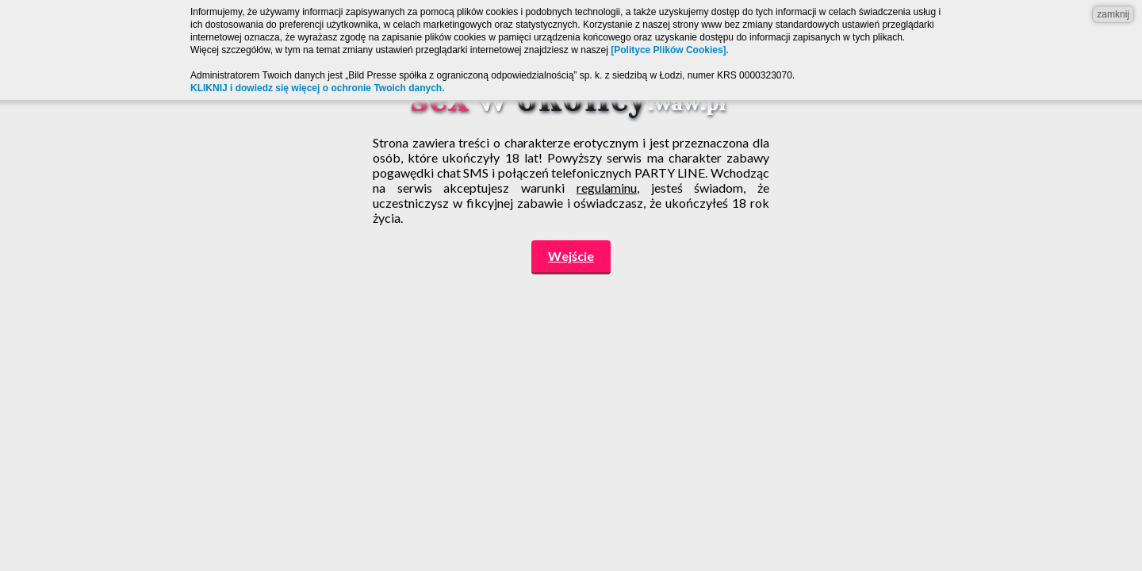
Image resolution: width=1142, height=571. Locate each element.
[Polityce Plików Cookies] (668, 50)
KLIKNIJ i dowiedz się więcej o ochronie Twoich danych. (317, 88)
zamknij (1113, 14)
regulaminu (607, 187)
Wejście (571, 255)
